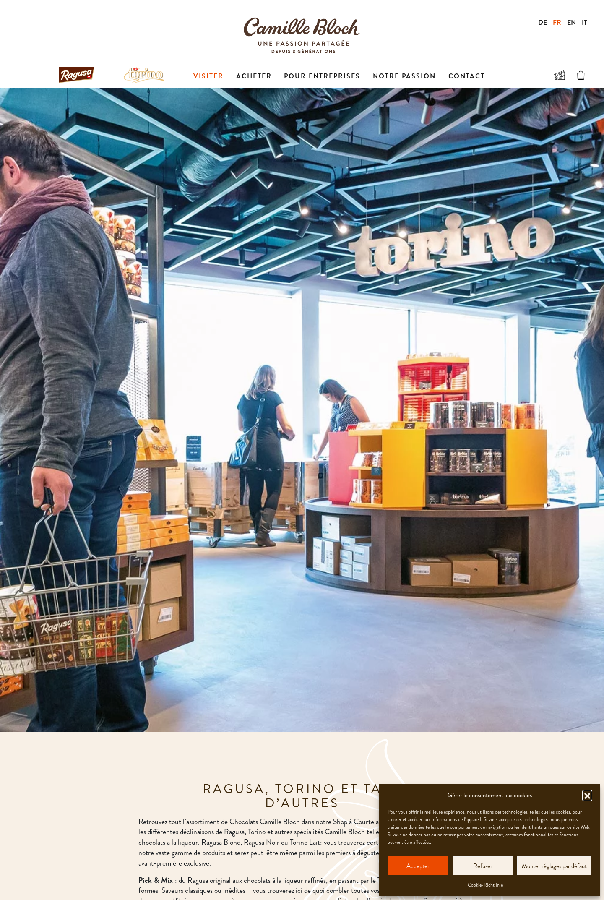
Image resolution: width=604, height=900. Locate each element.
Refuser (482, 866)
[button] (587, 795)
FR (557, 22)
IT (584, 22)
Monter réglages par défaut (554, 866)
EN (571, 22)
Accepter (418, 866)
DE (542, 22)
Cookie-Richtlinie (485, 885)
